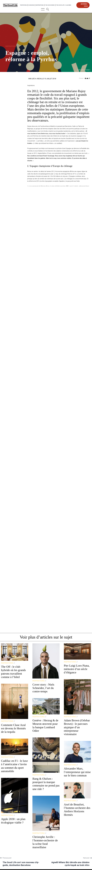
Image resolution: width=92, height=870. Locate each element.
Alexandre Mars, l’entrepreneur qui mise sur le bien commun (77, 772)
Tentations (23, 5)
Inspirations (39, 5)
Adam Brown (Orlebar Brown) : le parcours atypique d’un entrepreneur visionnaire (77, 727)
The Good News (49, 5)
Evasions (31, 5)
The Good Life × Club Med (63, 5)
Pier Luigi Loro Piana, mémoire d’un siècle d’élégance (77, 669)
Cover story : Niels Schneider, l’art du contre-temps (43, 688)
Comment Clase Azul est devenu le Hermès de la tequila (13, 728)
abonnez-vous (84, 5)
